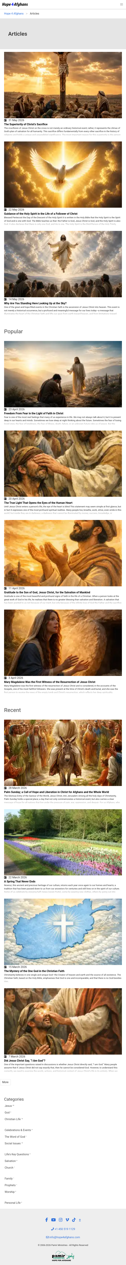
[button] (121, 4)
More (5, 1082)
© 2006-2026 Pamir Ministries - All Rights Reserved (63, 1245)
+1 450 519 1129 (63, 1229)
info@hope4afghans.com (63, 1237)
